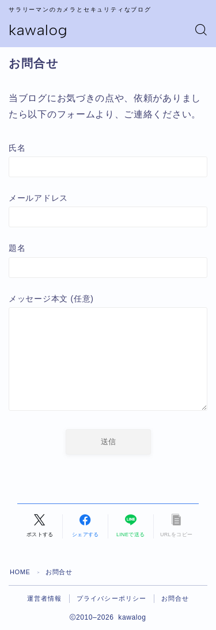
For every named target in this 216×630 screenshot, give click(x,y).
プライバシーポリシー (112, 598)
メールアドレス (108, 210)
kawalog (38, 30)
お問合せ (175, 598)
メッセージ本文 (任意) (108, 354)
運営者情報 (44, 598)
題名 (108, 260)
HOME (20, 571)
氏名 (108, 160)
